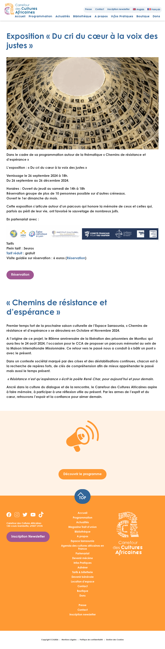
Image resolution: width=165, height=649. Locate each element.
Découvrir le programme (82, 474)
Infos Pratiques (122, 16)
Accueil (20, 16)
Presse (88, 9)
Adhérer (83, 567)
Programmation (40, 16)
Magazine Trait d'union (82, 527)
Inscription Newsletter (28, 536)
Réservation (76, 258)
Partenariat (82, 553)
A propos (101, 16)
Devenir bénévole (83, 577)
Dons (156, 16)
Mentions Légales (69, 640)
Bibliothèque (82, 16)
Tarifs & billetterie (82, 572)
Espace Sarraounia (82, 541)
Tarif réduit (14, 253)
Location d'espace (82, 582)
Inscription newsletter (118, 9)
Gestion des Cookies (115, 640)
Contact (99, 9)
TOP (82, 496)
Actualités (62, 16)
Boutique (143, 16)
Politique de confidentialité (91, 640)
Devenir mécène (82, 558)
